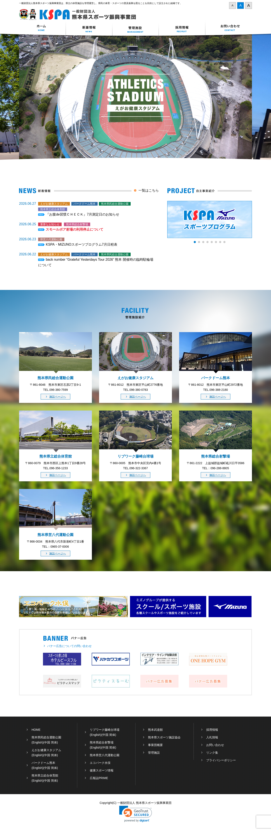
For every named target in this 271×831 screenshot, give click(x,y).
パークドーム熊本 (43, 762)
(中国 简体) (50, 742)
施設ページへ (57, 396)
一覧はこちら (148, 190)
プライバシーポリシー (221, 760)
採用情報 (182, 28)
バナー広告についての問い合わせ (69, 646)
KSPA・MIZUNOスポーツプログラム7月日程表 (81, 244)
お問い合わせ (228, 28)
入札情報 (212, 737)
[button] (136, 814)
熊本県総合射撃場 (101, 742)
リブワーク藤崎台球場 (104, 729)
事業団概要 (155, 745)
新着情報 (89, 28)
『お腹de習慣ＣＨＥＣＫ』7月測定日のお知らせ (82, 214)
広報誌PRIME (99, 778)
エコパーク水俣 (100, 762)
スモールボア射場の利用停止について (74, 229)
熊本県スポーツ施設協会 (164, 737)
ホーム (42, 28)
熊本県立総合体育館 (45, 775)
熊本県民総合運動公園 (46, 737)
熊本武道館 (155, 729)
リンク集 (212, 752)
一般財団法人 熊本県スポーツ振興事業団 (80, 14)
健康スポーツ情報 (101, 770)
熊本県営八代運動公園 (104, 755)
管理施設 (154, 752)
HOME (36, 729)
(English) (37, 742)
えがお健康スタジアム (46, 750)
